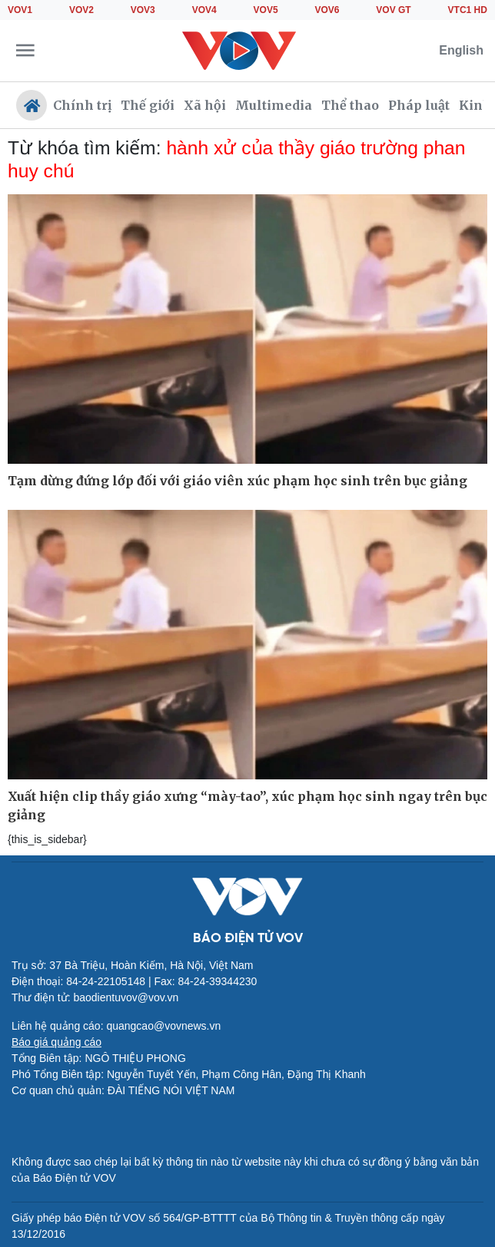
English (461, 50)
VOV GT (393, 10)
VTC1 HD (467, 10)
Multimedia (273, 105)
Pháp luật (419, 105)
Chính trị (82, 105)
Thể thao (350, 105)
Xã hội (205, 105)
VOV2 (81, 10)
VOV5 (266, 10)
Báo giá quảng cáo (56, 1042)
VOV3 (143, 10)
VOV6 (326, 10)
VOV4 (204, 10)
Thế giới (147, 105)
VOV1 (20, 10)
